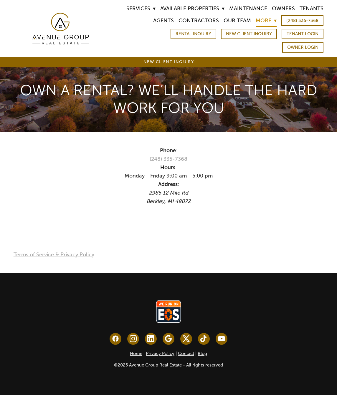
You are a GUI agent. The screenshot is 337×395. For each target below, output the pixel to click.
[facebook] (115, 339)
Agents (163, 21)
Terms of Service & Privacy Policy (54, 254)
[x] (186, 339)
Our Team (237, 21)
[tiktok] (204, 339)
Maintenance (248, 8)
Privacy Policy (160, 353)
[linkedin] (151, 339)
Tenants (311, 8)
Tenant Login (302, 33)
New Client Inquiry (249, 33)
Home (136, 353)
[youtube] (221, 339)
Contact (186, 353)
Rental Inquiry (193, 33)
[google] (168, 339)
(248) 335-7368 (302, 20)
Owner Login (302, 47)
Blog (202, 353)
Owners (283, 8)
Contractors (199, 21)
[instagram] (133, 339)
